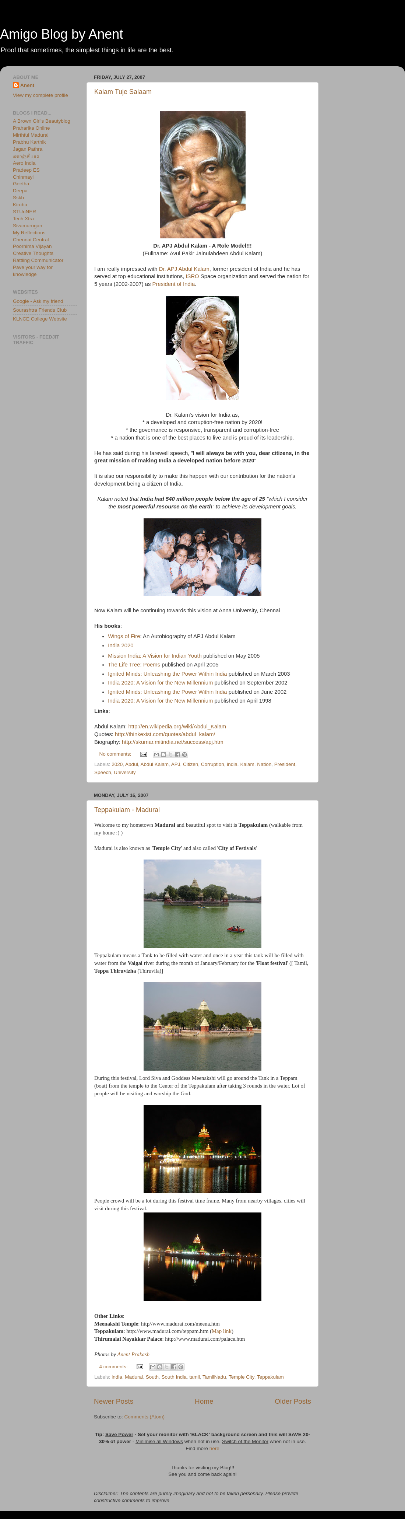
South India (173, 1377)
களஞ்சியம (26, 156)
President (284, 764)
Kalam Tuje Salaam (123, 91)
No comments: (116, 754)
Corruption (212, 764)
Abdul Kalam (154, 764)
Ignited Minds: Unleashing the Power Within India (167, 674)
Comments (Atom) (144, 1417)
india (232, 764)
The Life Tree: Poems (134, 665)
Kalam (247, 764)
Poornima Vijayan (32, 246)
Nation (264, 764)
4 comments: (114, 1366)
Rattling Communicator (38, 260)
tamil (194, 1377)
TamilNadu (214, 1377)
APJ (175, 764)
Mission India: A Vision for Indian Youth (155, 656)
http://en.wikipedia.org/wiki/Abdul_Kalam (177, 726)
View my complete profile (40, 95)
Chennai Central (31, 239)
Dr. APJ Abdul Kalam (184, 269)
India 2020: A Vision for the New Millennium (160, 683)
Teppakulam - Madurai (127, 809)
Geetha (21, 183)
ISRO (192, 276)
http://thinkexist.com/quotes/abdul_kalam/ (165, 734)
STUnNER (24, 211)
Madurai (134, 1377)
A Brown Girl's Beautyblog (41, 121)
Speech (102, 772)
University (124, 772)
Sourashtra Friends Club (40, 310)
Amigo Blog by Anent (61, 34)
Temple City (241, 1377)
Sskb (18, 197)
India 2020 (120, 645)
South (152, 1377)
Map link (222, 1331)
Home (204, 1401)
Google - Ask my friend (38, 301)
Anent (27, 85)
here (214, 1448)
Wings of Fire (124, 636)
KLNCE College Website (40, 319)
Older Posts (293, 1401)
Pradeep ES (26, 170)
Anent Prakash (133, 1354)
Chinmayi (23, 177)
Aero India (24, 163)
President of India (173, 284)
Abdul (131, 764)
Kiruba (20, 204)
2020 (117, 764)
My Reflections (29, 232)
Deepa (20, 190)
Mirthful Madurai (31, 135)
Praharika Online (31, 128)
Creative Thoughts (33, 253)
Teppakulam (270, 1377)
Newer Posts (113, 1401)
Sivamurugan (27, 225)
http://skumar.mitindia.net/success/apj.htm (172, 742)
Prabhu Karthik (29, 142)
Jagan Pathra (27, 149)
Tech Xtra (23, 218)
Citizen (190, 764)
